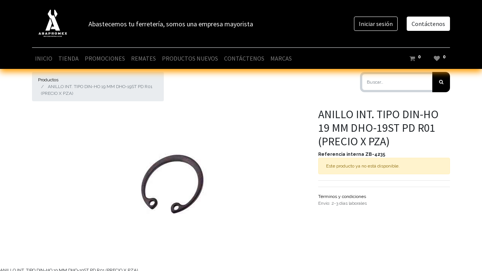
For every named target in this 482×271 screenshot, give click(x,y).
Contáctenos (428, 23)
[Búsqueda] (441, 82)
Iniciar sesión (376, 23)
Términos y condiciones (342, 196)
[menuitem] (43, 58)
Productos (48, 79)
